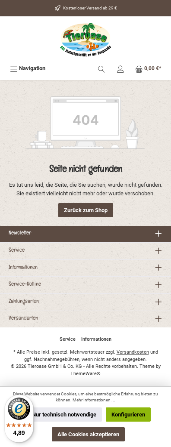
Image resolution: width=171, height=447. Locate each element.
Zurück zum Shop (86, 210)
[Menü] (27, 68)
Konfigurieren (128, 414)
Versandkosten (133, 352)
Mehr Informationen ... (94, 400)
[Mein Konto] (120, 68)
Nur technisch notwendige (64, 414)
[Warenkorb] (148, 68)
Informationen (23, 268)
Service (17, 251)
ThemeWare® (85, 373)
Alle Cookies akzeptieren (88, 434)
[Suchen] (101, 68)
